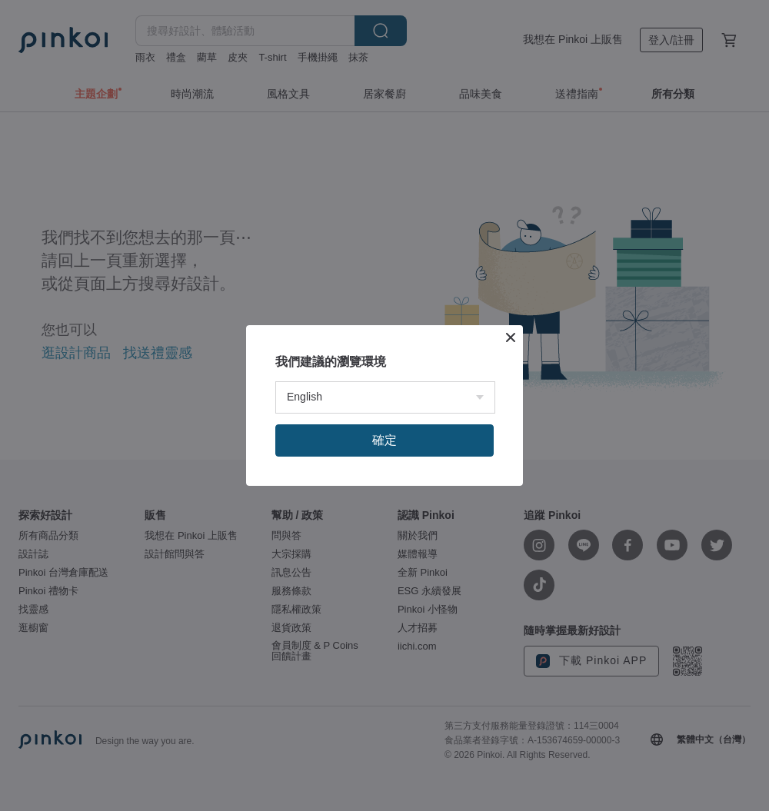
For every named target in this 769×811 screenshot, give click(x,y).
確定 (384, 440)
